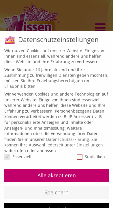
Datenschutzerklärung (67, 137)
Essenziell (17, 154)
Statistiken (91, 154)
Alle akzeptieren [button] (56, 173)
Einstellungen (89, 142)
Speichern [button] (56, 190)
